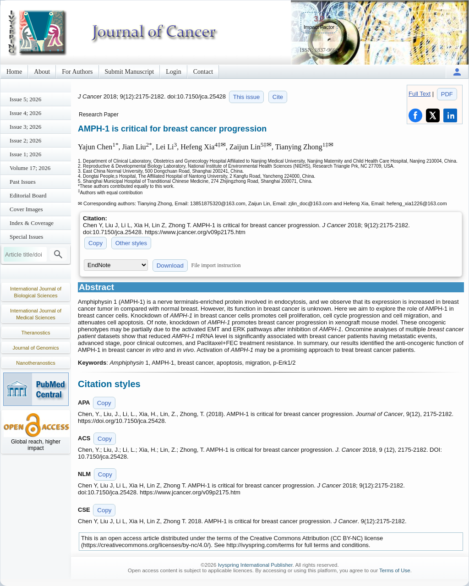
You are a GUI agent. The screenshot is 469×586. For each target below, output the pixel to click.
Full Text (420, 93)
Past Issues (23, 181)
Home (14, 71)
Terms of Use (394, 570)
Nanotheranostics (35, 363)
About (42, 71)
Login (173, 71)
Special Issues (26, 236)
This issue (246, 96)
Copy (95, 243)
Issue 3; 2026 (25, 126)
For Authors (77, 71)
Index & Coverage (32, 222)
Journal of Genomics (36, 348)
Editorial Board (28, 195)
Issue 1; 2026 (25, 154)
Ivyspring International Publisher (255, 565)
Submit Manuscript (129, 71)
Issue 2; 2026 (25, 140)
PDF (447, 94)
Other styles (131, 243)
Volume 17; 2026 (30, 167)
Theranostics (36, 332)
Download (170, 265)
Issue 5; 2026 (25, 99)
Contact (203, 71)
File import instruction (216, 265)
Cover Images (26, 209)
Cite (278, 96)
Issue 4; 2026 (25, 113)
